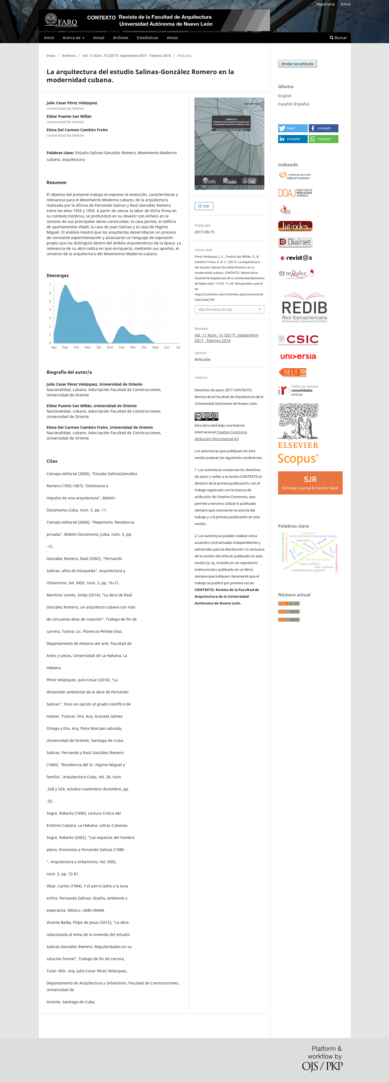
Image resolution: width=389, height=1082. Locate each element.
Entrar (346, 4)
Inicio (49, 37)
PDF (205, 206)
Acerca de (72, 37)
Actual (98, 37)
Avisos (172, 37)
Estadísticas (147, 37)
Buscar (338, 37)
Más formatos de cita (215, 309)
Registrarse (326, 4)
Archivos (120, 37)
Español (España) (293, 103)
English (285, 95)
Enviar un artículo (297, 63)
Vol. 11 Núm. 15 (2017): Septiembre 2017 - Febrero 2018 (126, 55)
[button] (293, 128)
